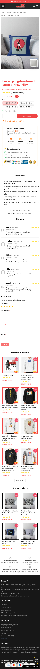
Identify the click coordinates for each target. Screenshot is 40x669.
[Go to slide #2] (25, 73)
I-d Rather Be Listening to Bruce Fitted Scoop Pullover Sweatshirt (10, 468)
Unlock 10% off (36, 660)
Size (3, 100)
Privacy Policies (6, 610)
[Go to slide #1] (15, 73)
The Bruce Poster (7, 375)
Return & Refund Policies (8, 630)
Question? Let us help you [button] (31, 666)
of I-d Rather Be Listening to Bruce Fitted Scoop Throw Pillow (10, 513)
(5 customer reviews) (17, 93)
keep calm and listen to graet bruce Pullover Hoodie (9, 438)
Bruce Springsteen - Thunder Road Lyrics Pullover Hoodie (27, 377)
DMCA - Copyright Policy (8, 613)
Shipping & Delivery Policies (9, 625)
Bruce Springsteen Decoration (17, 12)
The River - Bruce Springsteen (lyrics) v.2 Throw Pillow (28, 513)
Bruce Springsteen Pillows (10, 15)
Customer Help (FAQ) (7, 636)
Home (3, 12)
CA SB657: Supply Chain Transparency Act (14, 615)
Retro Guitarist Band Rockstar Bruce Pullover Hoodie (28, 407)
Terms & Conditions (7, 607)
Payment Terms (6, 627)
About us (4, 604)
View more (20, 480)
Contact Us (4, 633)
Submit (5, 344)
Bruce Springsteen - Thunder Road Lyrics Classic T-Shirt (27, 468)
